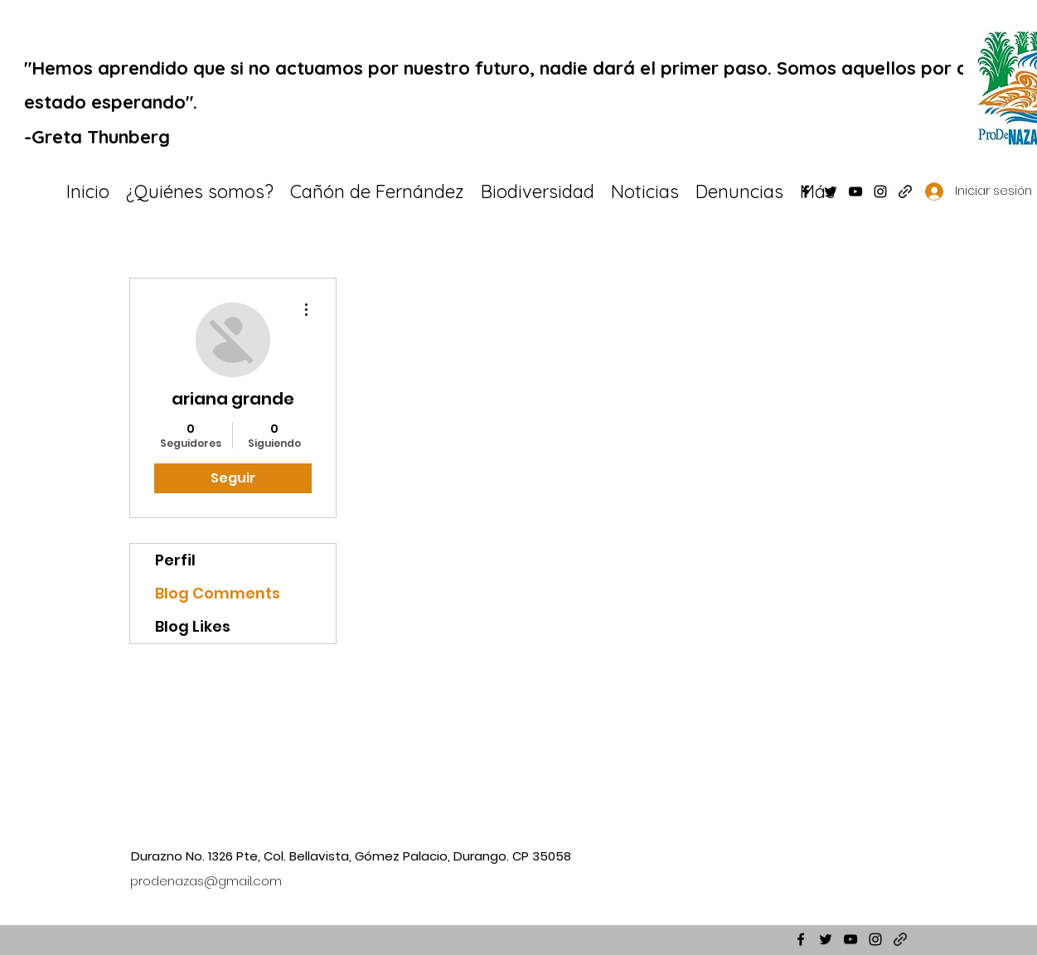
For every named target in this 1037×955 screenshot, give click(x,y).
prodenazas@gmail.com (206, 881)
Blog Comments (217, 593)
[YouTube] (855, 191)
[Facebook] (805, 191)
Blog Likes (192, 626)
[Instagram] (880, 191)
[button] (537, 191)
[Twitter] (830, 191)
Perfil (175, 560)
